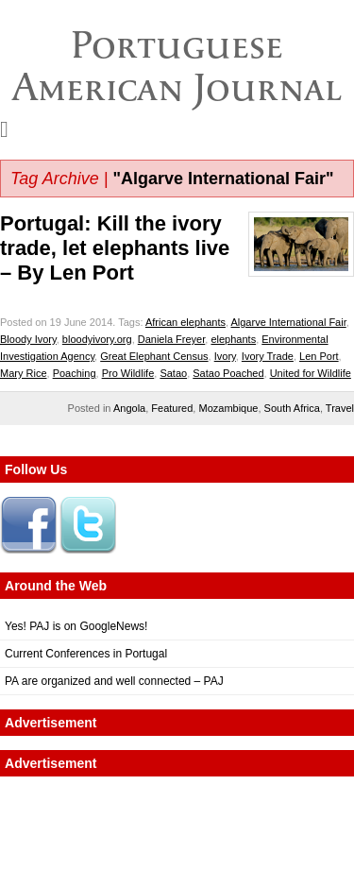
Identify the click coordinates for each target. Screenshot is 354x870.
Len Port (319, 356)
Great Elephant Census (154, 356)
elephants (233, 339)
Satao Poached (228, 373)
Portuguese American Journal (177, 66)
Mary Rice (23, 373)
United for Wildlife (310, 373)
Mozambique (228, 408)
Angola (129, 408)
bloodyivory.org (97, 339)
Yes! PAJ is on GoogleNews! (76, 626)
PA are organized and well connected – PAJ (114, 681)
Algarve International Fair (288, 322)
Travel (340, 408)
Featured (172, 408)
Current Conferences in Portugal (86, 653)
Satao (173, 373)
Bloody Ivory (28, 339)
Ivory (225, 356)
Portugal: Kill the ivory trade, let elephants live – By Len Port (114, 248)
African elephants (185, 322)
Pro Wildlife (128, 373)
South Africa (292, 408)
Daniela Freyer (172, 339)
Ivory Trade (268, 356)
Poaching (74, 373)
